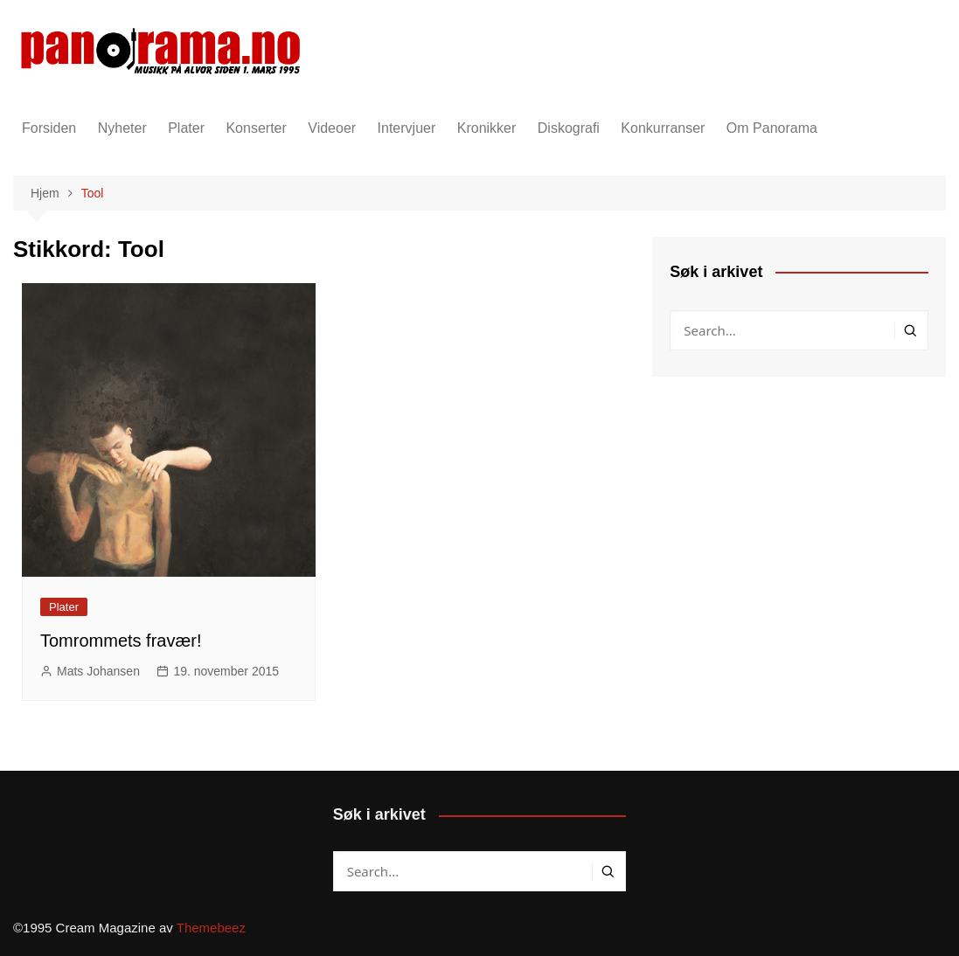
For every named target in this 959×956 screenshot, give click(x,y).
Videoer (332, 128)
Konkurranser (663, 128)
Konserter (256, 128)
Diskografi (569, 128)
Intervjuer (407, 128)
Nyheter (122, 128)
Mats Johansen (98, 671)
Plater (186, 128)
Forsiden (49, 128)
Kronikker (487, 128)
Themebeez (211, 927)
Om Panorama (771, 128)
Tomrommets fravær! (120, 640)
